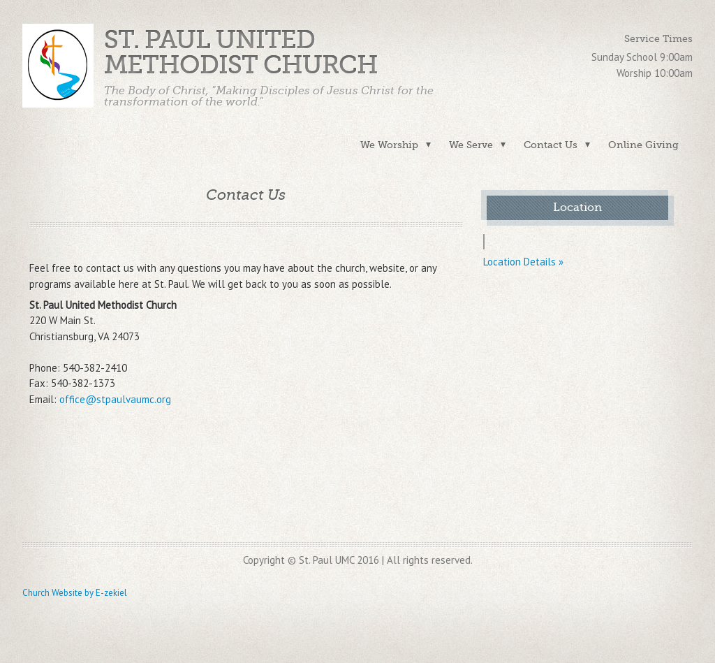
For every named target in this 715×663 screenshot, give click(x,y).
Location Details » (523, 261)
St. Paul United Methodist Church (241, 53)
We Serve (471, 144)
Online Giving (643, 144)
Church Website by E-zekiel (74, 593)
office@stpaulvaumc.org (115, 399)
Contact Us (550, 144)
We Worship (389, 144)
